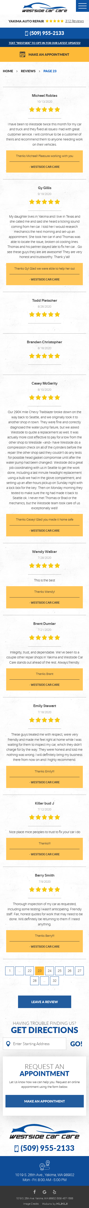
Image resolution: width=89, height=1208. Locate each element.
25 (59, 971)
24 (50, 971)
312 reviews (74, 21)
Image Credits (31, 1204)
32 (54, 981)
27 (79, 971)
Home (8, 70)
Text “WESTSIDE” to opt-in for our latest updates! (44, 43)
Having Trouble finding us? (44, 1027)
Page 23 (49, 70)
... (20, 971)
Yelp (54, 1192)
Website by (54, 1204)
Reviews (28, 70)
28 (35, 981)
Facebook (34, 1192)
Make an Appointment (48, 54)
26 (69, 971)
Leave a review (44, 1001)
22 (30, 971)
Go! (76, 1043)
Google (44, 1192)
